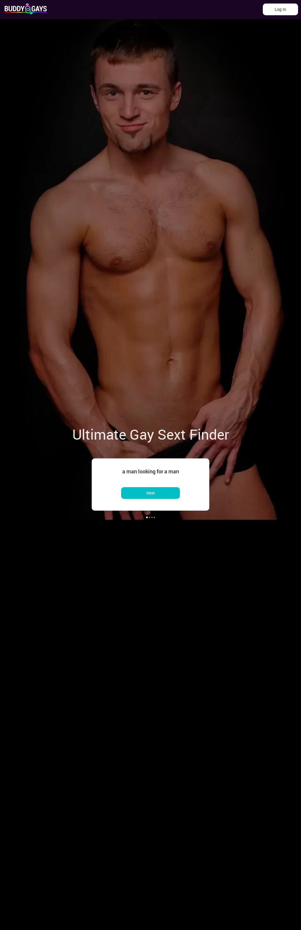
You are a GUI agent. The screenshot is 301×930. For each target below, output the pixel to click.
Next (150, 493)
